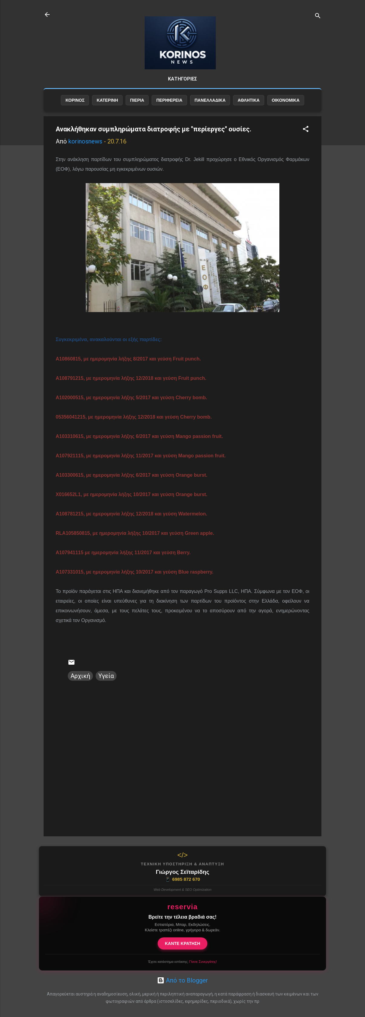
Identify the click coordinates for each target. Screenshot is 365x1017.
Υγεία (106, 680)
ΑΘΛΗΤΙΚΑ (248, 105)
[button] (305, 134)
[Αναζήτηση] (317, 16)
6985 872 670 (182, 879)
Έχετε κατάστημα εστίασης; (182, 961)
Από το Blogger (182, 980)
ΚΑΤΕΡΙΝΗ (107, 105)
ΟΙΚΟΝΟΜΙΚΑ (286, 105)
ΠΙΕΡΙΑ (137, 105)
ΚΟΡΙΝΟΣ (74, 105)
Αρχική (80, 680)
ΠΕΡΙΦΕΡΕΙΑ (169, 105)
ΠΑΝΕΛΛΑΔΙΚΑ (210, 105)
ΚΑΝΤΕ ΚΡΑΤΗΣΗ (182, 943)
